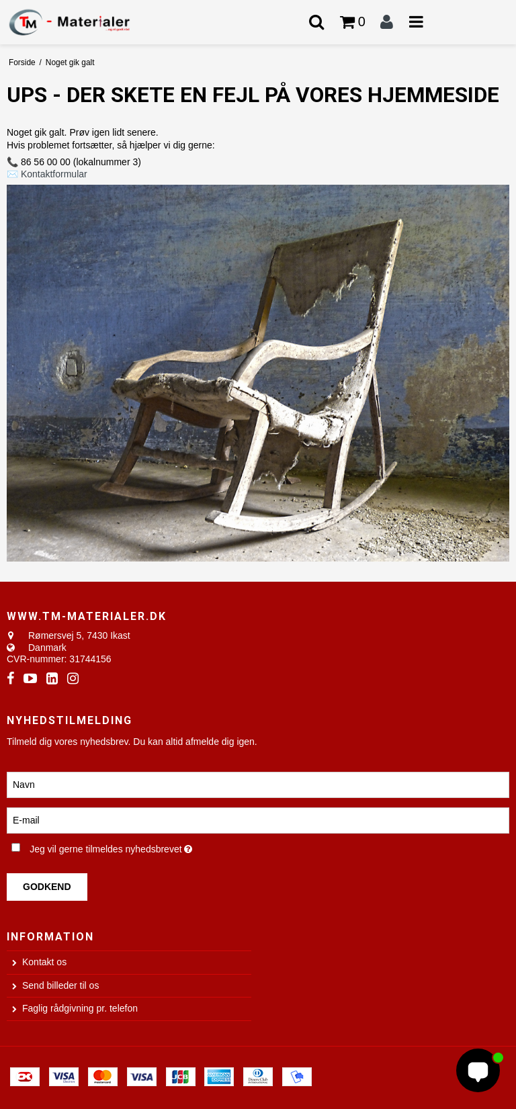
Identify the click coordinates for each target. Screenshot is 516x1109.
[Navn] (258, 784)
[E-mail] (258, 819)
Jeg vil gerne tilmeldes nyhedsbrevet (144, 846)
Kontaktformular (54, 174)
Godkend (47, 886)
